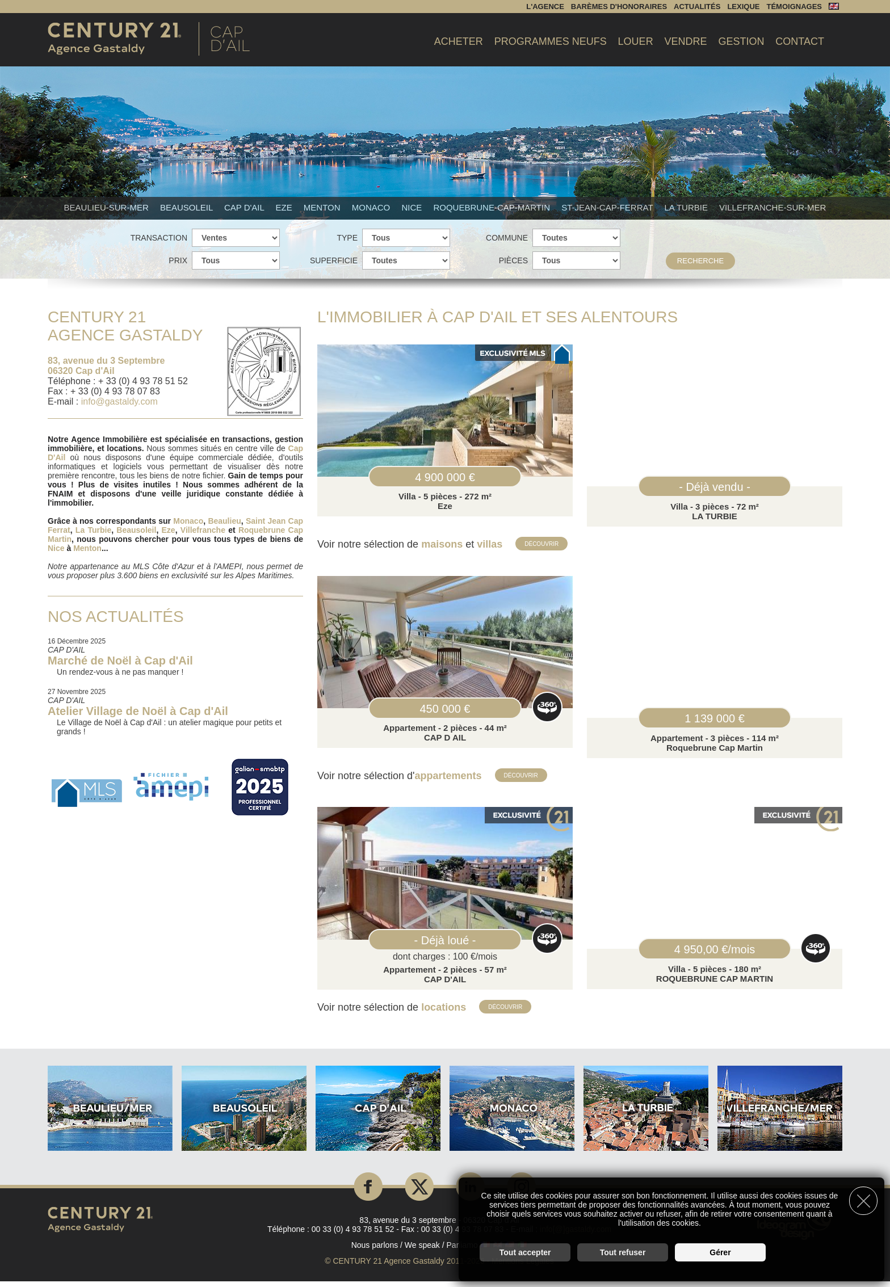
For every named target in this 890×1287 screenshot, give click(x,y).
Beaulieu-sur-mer (107, 207)
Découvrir (543, 543)
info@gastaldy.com (119, 401)
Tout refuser (623, 1250)
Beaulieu (224, 520)
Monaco (372, 207)
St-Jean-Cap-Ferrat (608, 207)
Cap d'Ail (245, 207)
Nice (412, 207)
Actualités (697, 6)
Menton (323, 207)
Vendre (686, 41)
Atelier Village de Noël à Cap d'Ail (138, 711)
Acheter (458, 41)
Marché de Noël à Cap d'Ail (120, 660)
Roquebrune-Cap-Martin (492, 207)
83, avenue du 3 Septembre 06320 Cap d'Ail (106, 366)
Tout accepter (525, 1250)
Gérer (720, 1250)
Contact (799, 41)
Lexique (743, 6)
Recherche (700, 260)
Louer (635, 41)
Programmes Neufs (550, 41)
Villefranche (202, 530)
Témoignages (794, 6)
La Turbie (687, 207)
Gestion (741, 41)
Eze (284, 207)
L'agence (545, 6)
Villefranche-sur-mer (772, 207)
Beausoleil (187, 207)
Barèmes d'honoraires (619, 6)
